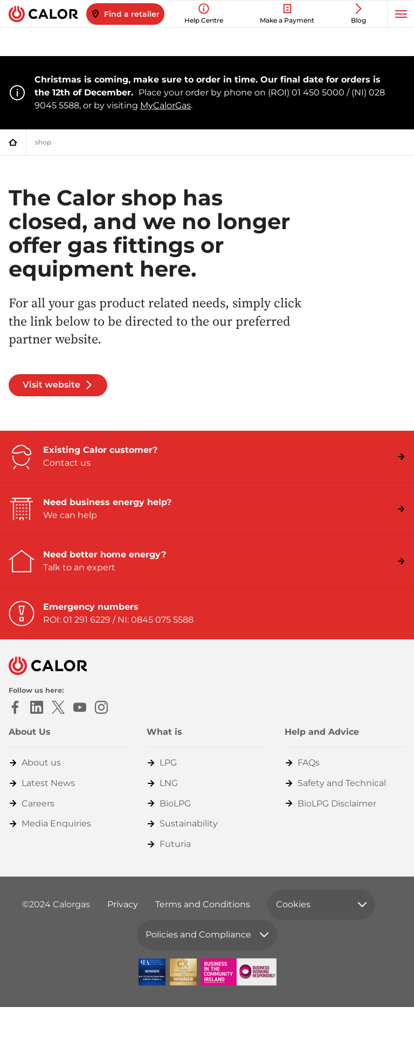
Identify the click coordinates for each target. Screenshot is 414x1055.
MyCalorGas (165, 105)
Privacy (122, 904)
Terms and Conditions (202, 904)
